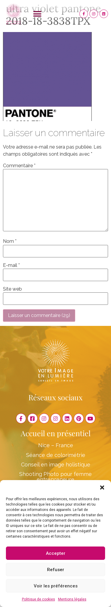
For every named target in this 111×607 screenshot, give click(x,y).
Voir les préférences (56, 586)
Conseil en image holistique (55, 464)
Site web (12, 289)
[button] (102, 487)
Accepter (55, 553)
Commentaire (19, 165)
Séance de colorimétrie (55, 455)
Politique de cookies (38, 599)
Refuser (55, 569)
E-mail (11, 265)
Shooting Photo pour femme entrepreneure (55, 476)
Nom (10, 241)
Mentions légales (72, 599)
